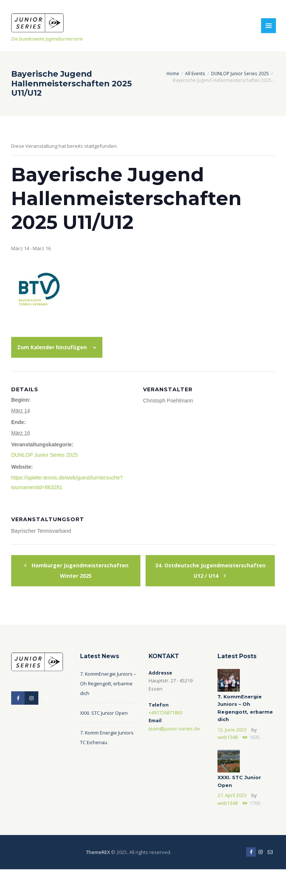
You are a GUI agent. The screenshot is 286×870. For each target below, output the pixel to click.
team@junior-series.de (174, 727)
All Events (196, 73)
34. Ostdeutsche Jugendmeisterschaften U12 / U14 (210, 569)
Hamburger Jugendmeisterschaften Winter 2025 (79, 569)
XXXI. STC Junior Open (104, 712)
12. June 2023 (232, 729)
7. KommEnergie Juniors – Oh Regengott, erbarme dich (108, 683)
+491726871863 (165, 711)
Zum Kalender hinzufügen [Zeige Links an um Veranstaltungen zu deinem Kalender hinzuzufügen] (52, 346)
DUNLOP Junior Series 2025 (240, 73)
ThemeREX (98, 852)
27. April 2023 (232, 795)
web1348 (227, 737)
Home (173, 73)
